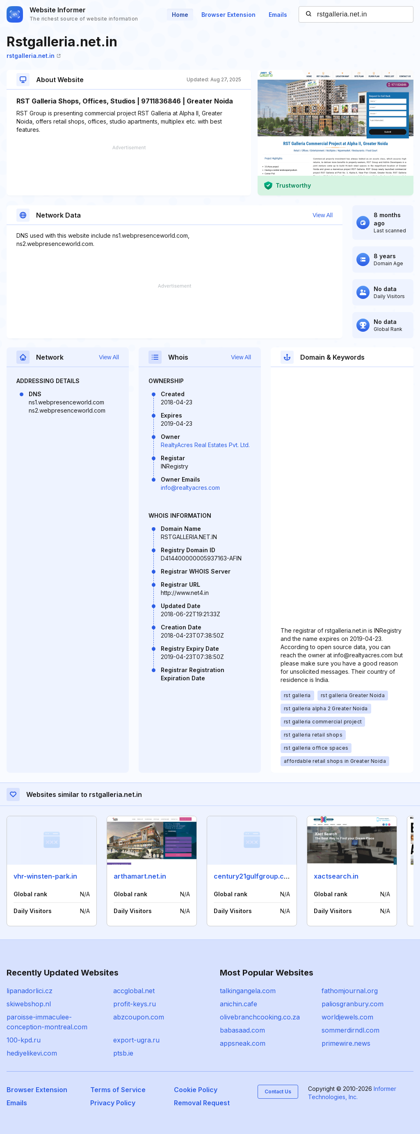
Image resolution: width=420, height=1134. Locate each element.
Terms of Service (118, 1090)
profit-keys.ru (134, 1004)
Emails (278, 14)
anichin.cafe (238, 1004)
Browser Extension (228, 14)
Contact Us (278, 1091)
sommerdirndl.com (350, 1030)
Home (180, 14)
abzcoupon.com (138, 1017)
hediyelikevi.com (32, 1053)
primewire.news (346, 1043)
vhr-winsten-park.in (45, 876)
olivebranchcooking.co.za (260, 1017)
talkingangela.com (248, 991)
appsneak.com (242, 1043)
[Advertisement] (128, 170)
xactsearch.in (336, 876)
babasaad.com (242, 1030)
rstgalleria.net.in (34, 55)
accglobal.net (134, 991)
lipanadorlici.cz (29, 991)
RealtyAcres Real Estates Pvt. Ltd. (205, 444)
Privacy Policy (112, 1103)
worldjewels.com (347, 1017)
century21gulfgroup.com (254, 876)
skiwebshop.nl (29, 1004)
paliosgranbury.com (352, 1004)
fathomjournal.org (350, 991)
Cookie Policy (195, 1090)
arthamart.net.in (140, 876)
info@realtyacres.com (190, 487)
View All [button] (323, 215)
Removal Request (202, 1103)
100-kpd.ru (24, 1040)
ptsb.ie (123, 1053)
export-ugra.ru (136, 1040)
